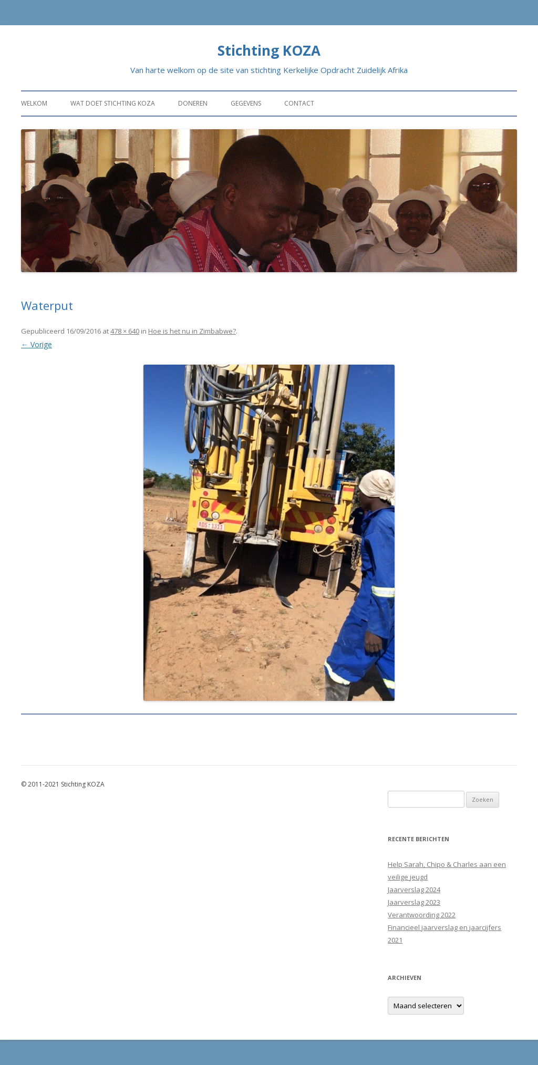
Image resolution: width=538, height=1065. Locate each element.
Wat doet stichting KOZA (112, 103)
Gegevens (246, 103)
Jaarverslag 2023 (414, 902)
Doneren (193, 103)
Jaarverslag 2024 (414, 889)
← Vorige (36, 344)
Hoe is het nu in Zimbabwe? (192, 331)
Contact (299, 103)
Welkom (34, 103)
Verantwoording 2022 (422, 914)
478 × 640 (124, 331)
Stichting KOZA (269, 50)
